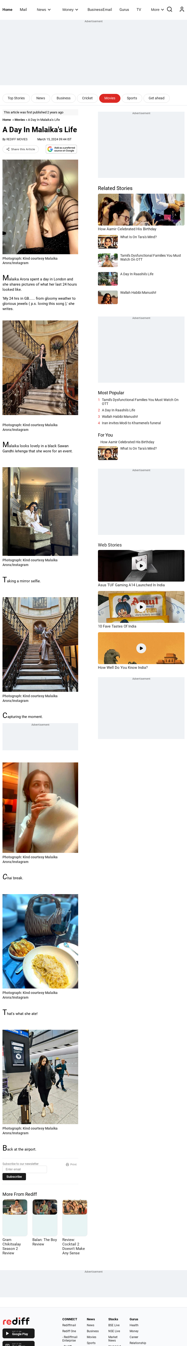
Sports (132, 98)
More (157, 9)
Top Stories (16, 98)
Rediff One (69, 1331)
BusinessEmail (100, 9)
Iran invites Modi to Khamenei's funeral (131, 423)
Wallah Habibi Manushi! (120, 417)
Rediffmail (69, 1325)
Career (134, 1337)
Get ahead (156, 98)
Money (70, 9)
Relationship (138, 1343)
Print (71, 1164)
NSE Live (114, 1331)
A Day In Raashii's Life (118, 410)
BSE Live (113, 1325)
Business (63, 98)
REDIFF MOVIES (16, 139)
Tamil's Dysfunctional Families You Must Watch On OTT (140, 402)
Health (134, 1325)
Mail (23, 9)
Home (7, 9)
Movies (109, 98)
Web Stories (110, 544)
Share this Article (20, 149)
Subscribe (14, 1176)
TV (139, 9)
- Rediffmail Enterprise (69, 1338)
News (43, 9)
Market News (112, 1338)
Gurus (124, 9)
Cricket (87, 98)
